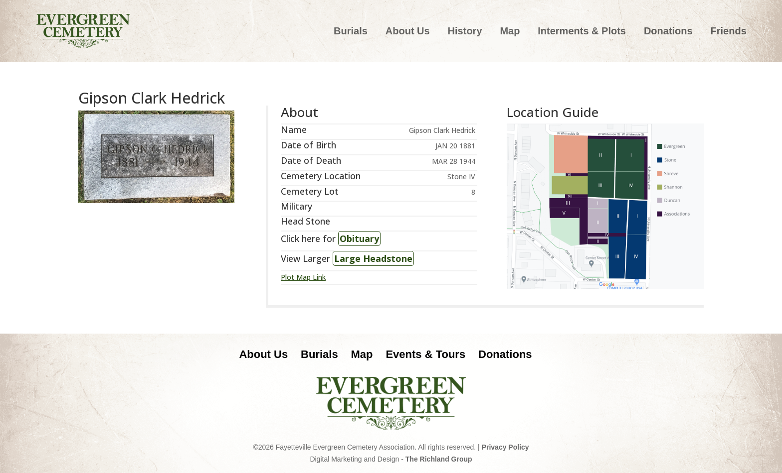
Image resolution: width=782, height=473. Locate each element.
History (465, 31)
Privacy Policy (505, 447)
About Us (408, 31)
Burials (351, 31)
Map (510, 31)
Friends (729, 31)
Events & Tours (425, 354)
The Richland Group (438, 459)
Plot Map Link (303, 277)
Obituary (359, 238)
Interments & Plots (582, 31)
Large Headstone (373, 258)
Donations (668, 31)
